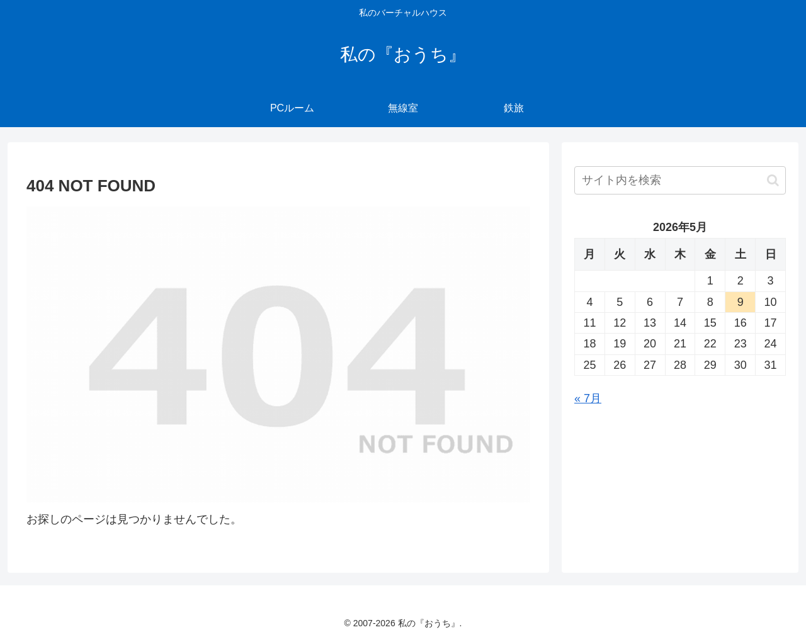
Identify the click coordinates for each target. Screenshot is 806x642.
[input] (680, 180)
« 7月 (587, 398)
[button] (773, 180)
